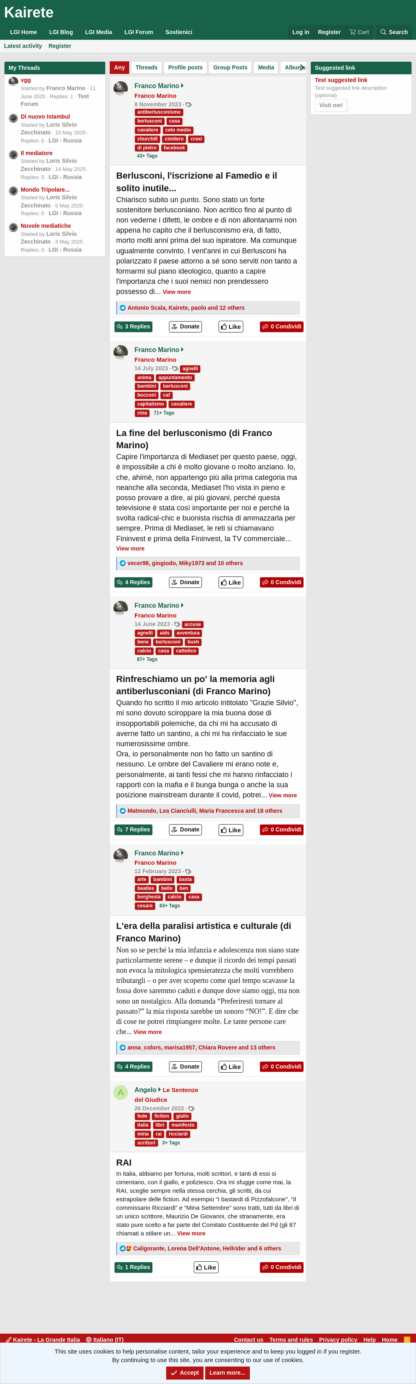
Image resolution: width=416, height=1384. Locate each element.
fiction (161, 1116)
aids (164, 633)
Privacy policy (338, 1339)
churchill (147, 139)
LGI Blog (61, 32)
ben (184, 888)
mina (143, 1134)
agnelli (190, 368)
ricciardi (178, 1134)
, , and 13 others (201, 1047)
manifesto (183, 1125)
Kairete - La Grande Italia (43, 1339)
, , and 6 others (207, 1248)
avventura (188, 633)
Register (59, 46)
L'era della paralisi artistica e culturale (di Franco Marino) (203, 932)
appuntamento (175, 377)
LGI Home (23, 32)
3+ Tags (171, 1143)
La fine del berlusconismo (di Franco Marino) (194, 439)
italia (142, 1125)
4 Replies (137, 582)
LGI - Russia (65, 140)
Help (370, 1339)
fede (142, 1116)
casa (174, 121)
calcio (144, 651)
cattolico (186, 651)
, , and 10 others (185, 563)
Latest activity (23, 46)
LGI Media (98, 32)
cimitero (174, 139)
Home (390, 1339)
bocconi (146, 395)
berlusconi (149, 121)
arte (141, 879)
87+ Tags (147, 659)
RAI (124, 1162)
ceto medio (178, 130)
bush (193, 642)
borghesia (148, 897)
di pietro (146, 148)
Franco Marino (65, 88)
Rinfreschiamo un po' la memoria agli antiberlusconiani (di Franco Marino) (195, 685)
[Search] (394, 32)
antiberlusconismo (159, 112)
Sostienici (178, 32)
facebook (174, 148)
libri (160, 1125)
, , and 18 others (205, 811)
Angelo (145, 1089)
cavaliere (147, 130)
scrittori (146, 1143)
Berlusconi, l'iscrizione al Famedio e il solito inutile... (196, 182)
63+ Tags (169, 906)
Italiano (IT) (105, 1339)
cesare (145, 906)
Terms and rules (291, 1339)
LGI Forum (138, 32)
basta (185, 879)
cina (142, 413)
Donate (188, 326)
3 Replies (137, 326)
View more (176, 292)
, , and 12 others (186, 307)
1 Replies (137, 1267)
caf (166, 395)
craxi (196, 139)
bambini (146, 386)
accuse (192, 624)
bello (167, 888)
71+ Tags (164, 413)
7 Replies (137, 829)
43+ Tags (147, 156)
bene (143, 642)
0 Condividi (285, 326)
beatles (145, 888)
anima (144, 377)
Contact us (248, 1339)
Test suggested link (341, 80)
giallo (182, 1116)
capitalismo (150, 404)
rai (159, 1134)
